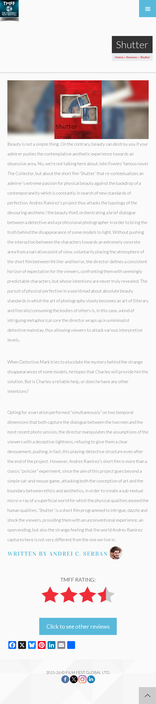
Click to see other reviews (78, 626)
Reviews (131, 57)
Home (119, 57)
